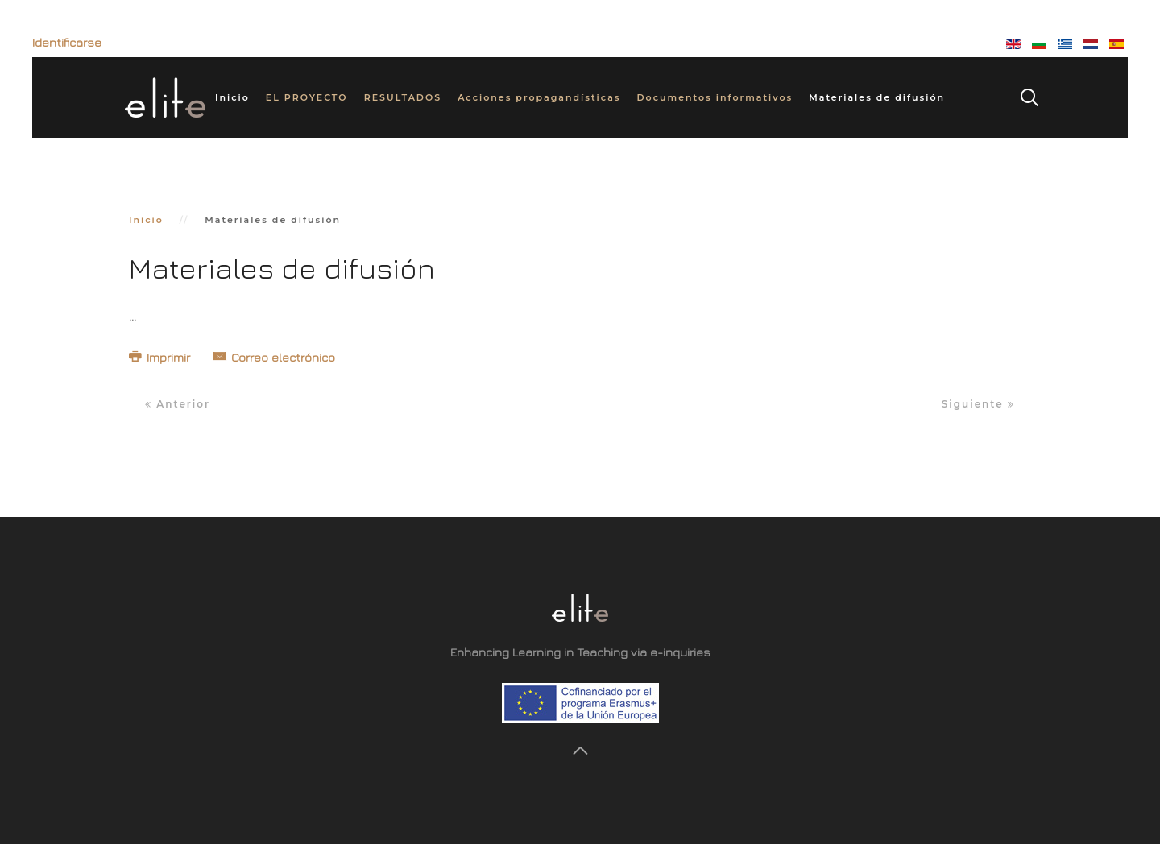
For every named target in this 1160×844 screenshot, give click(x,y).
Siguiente (978, 404)
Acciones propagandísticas (539, 97)
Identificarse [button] (67, 42)
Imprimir (161, 357)
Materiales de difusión (877, 97)
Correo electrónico (274, 357)
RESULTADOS (403, 97)
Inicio (232, 97)
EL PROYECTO (307, 97)
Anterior (177, 404)
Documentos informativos (714, 97)
